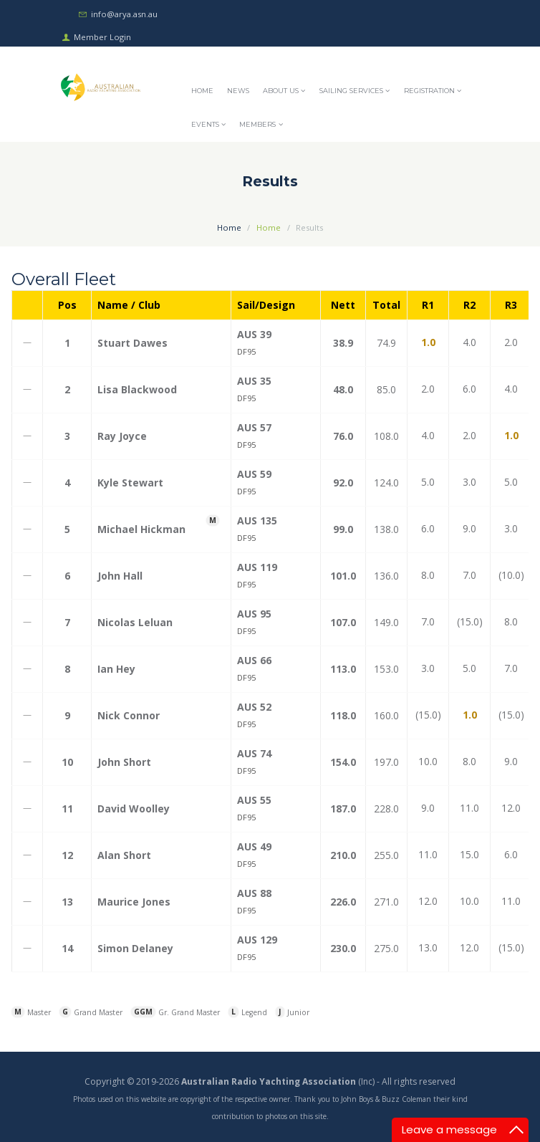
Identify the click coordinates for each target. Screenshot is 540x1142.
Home (202, 91)
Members (257, 124)
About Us (281, 91)
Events (205, 124)
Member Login (102, 36)
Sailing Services (351, 91)
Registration (429, 91)
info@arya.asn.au (124, 14)
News (238, 91)
